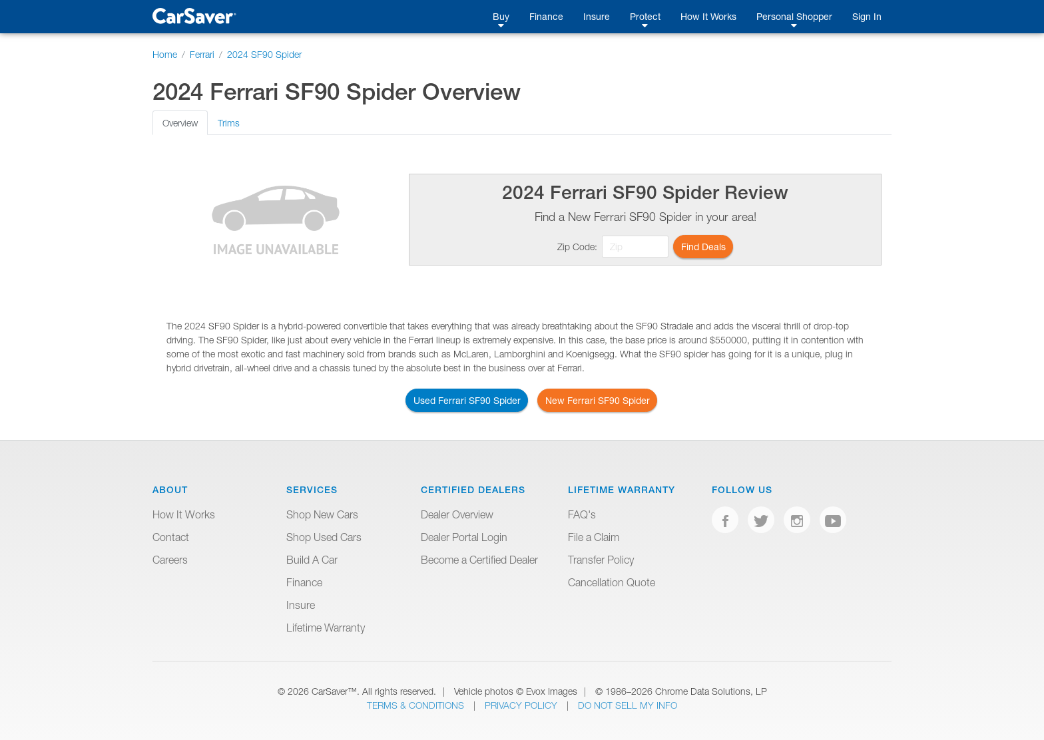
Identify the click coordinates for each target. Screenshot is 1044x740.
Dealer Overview (457, 514)
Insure (596, 16)
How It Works (708, 16)
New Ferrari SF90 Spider (597, 400)
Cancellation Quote (611, 582)
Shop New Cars (322, 514)
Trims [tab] (229, 122)
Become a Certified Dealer (479, 560)
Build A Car (312, 560)
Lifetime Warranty (325, 628)
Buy (501, 16)
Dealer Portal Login (464, 537)
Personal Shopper (794, 16)
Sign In (867, 16)
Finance (546, 16)
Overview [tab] (180, 122)
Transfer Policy (601, 560)
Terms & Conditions (417, 705)
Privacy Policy (522, 705)
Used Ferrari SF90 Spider (467, 400)
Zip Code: (577, 246)
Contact (170, 537)
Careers (170, 560)
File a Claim (593, 537)
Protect (645, 16)
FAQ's (582, 514)
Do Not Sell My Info (627, 705)
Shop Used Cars (324, 537)
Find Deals (703, 246)
